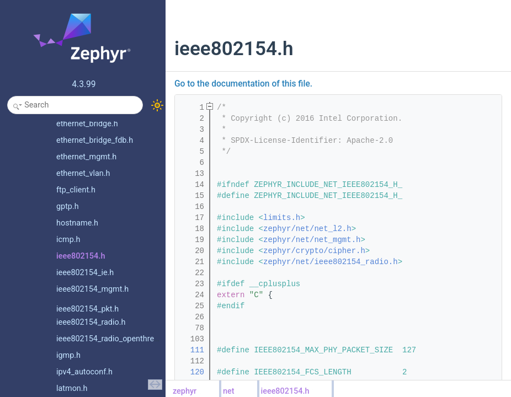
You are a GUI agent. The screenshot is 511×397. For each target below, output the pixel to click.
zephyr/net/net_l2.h (307, 228)
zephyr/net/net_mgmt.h (311, 239)
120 (192, 372)
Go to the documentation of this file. (243, 84)
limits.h (281, 217)
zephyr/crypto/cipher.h (314, 250)
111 (192, 350)
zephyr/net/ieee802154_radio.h (330, 261)
